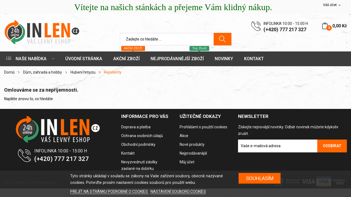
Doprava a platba (136, 127)
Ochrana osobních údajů (142, 136)
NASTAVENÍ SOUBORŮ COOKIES (178, 191)
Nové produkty (192, 144)
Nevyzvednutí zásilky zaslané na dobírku (139, 165)
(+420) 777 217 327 (285, 29)
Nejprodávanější (193, 153)
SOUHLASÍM (260, 178)
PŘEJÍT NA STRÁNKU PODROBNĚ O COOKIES (109, 191)
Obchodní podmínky (138, 144)
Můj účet (187, 162)
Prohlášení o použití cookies (203, 127)
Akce (184, 136)
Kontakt (128, 153)
